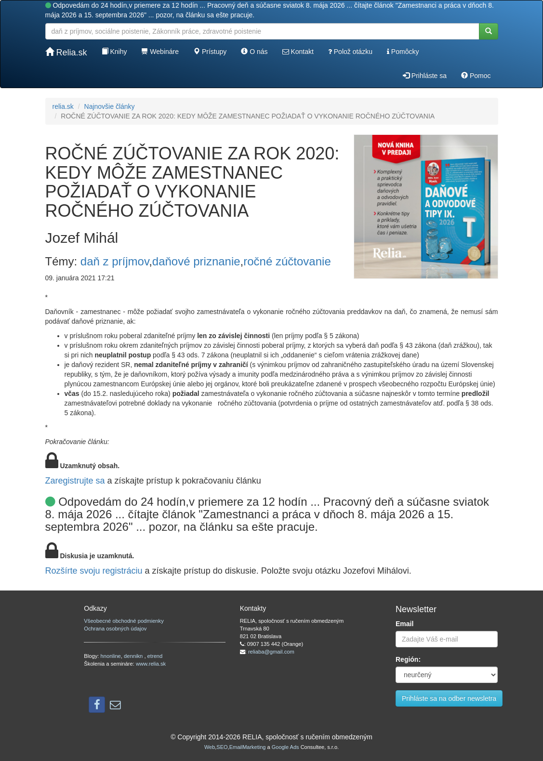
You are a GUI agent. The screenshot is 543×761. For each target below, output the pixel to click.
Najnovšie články (109, 106)
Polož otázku (350, 51)
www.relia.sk (151, 664)
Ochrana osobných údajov (115, 628)
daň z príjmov (114, 261)
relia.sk (63, 106)
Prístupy (209, 51)
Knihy (114, 51)
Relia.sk (66, 52)
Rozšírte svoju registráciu (94, 571)
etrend (155, 656)
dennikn (134, 656)
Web (209, 747)
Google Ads (285, 747)
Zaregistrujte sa (75, 480)
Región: (408, 659)
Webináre (160, 51)
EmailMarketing (247, 747)
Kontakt (298, 51)
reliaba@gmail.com (271, 652)
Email (404, 624)
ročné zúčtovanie (287, 261)
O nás (254, 51)
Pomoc (475, 75)
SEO (221, 747)
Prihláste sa (425, 75)
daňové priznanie (196, 261)
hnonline (111, 656)
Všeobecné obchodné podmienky (123, 621)
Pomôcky (403, 51)
